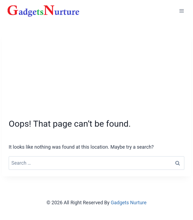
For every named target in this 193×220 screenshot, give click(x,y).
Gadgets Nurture (128, 202)
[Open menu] (181, 11)
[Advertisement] (96, 78)
